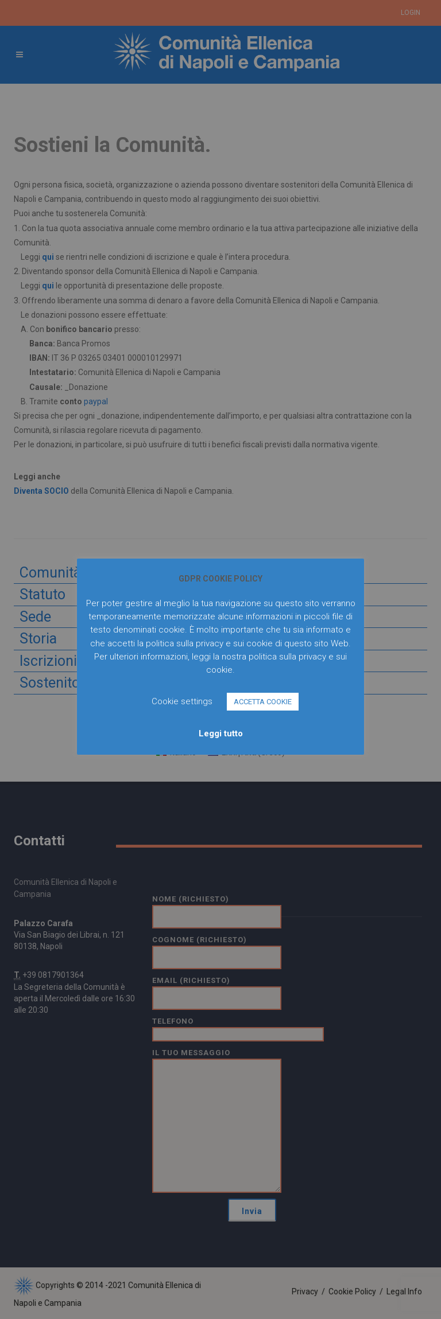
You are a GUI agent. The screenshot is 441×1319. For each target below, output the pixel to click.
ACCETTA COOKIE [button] (263, 701)
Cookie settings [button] (182, 701)
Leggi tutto (221, 733)
